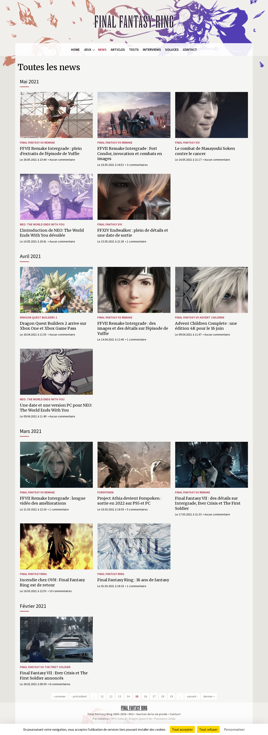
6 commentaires (59, 684)
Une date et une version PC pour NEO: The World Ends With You (56, 408)
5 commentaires (137, 509)
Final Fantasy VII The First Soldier (45, 667)
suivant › (192, 696)
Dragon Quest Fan (140, 719)
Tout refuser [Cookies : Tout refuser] (208, 729)
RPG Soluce (119, 719)
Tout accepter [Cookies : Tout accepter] (182, 729)
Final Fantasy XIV (187, 142)
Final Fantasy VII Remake (37, 142)
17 (154, 696)
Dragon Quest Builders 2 (38, 317)
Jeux (87, 49)
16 (145, 696)
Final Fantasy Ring (33, 574)
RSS (131, 714)
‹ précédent (79, 696)
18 (162, 696)
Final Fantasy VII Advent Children (199, 317)
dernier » (209, 696)
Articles (118, 49)
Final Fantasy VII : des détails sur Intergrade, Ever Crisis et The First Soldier (208, 503)
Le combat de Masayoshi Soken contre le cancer (205, 151)
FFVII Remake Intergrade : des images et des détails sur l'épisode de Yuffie (132, 328)
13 (119, 696)
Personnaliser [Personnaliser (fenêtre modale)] (234, 729)
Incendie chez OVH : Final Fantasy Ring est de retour (52, 582)
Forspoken (105, 492)
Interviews (152, 49)
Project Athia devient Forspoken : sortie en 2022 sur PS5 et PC (129, 501)
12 (110, 696)
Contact (190, 49)
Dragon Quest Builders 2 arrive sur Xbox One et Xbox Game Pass (53, 326)
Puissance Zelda (164, 719)
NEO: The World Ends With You (42, 224)
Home (75, 49)
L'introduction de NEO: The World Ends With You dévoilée (52, 233)
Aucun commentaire (62, 160)
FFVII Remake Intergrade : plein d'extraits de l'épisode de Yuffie (51, 151)
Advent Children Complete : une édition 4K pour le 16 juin (206, 326)
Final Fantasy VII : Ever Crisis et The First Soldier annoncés (54, 675)
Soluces (172, 49)
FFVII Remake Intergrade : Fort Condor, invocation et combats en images (129, 153)
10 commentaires (60, 591)
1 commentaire (136, 241)
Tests (134, 49)
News (102, 49)
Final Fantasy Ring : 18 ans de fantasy (133, 579)
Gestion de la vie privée (151, 714)
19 (171, 696)
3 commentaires (137, 165)
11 (102, 696)
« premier (60, 696)
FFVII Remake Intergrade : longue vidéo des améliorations (52, 501)
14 (128, 696)
